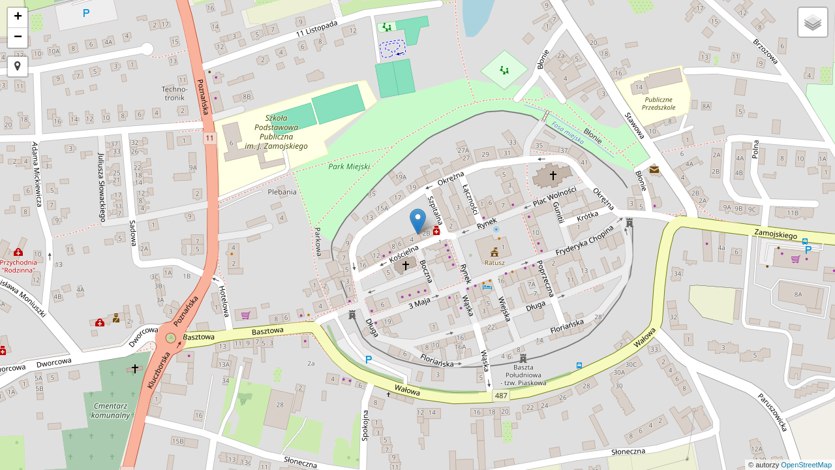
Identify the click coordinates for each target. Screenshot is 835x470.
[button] (17, 66)
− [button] (18, 38)
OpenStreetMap (806, 465)
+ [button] (18, 17)
